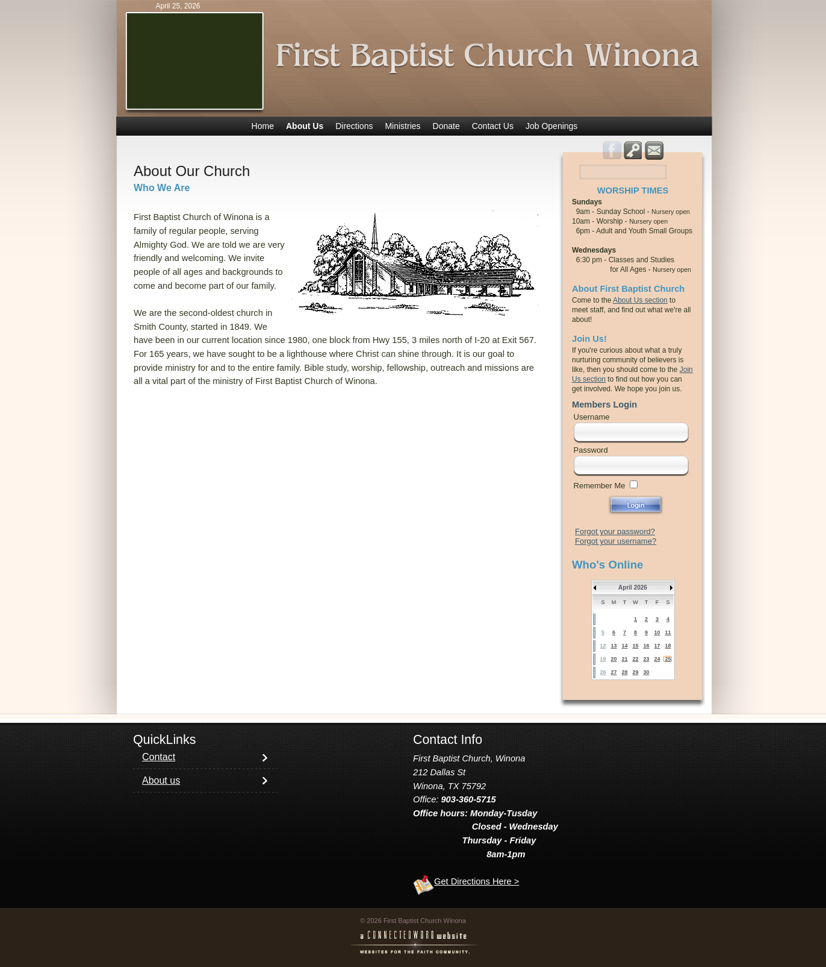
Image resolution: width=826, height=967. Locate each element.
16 (646, 646)
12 (603, 646)
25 (668, 659)
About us (161, 780)
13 (613, 646)
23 (646, 659)
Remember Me (600, 485)
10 (657, 632)
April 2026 (632, 587)
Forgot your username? (615, 541)
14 (624, 646)
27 (613, 672)
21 (624, 659)
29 (635, 672)
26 (603, 672)
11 (668, 632)
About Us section (640, 300)
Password (591, 450)
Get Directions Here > (476, 881)
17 (657, 646)
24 (657, 659)
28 (624, 672)
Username (592, 416)
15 (635, 646)
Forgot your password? (615, 531)
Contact (158, 757)
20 (613, 659)
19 (603, 659)
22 (635, 659)
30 (646, 672)
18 (668, 646)
